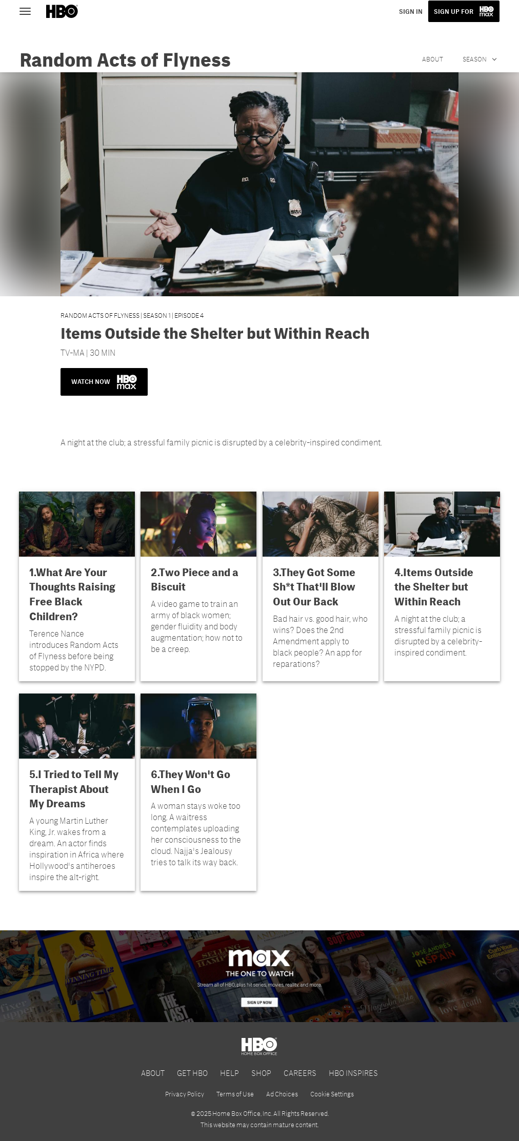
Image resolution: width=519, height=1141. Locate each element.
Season (475, 59)
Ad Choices (282, 1093)
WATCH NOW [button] (104, 382)
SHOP (261, 1072)
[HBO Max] (259, 976)
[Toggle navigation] (29, 10)
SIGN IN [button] (411, 11)
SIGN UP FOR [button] (453, 11)
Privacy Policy (184, 1093)
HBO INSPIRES (353, 1072)
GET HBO (192, 1072)
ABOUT (153, 1072)
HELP (229, 1072)
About (432, 59)
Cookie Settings (332, 1093)
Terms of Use (235, 1093)
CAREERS (300, 1072)
